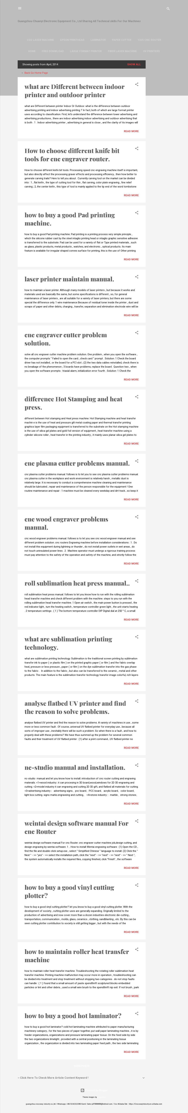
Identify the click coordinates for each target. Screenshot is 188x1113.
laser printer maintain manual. (69, 279)
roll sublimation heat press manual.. (77, 583)
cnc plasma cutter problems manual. (77, 463)
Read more (131, 131)
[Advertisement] (159, 111)
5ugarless (101, 1097)
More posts (82, 1066)
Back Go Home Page (36, 72)
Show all (134, 64)
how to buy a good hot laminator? (73, 1015)
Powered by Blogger (94, 1090)
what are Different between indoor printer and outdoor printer (74, 90)
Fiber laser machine (122, 51)
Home (32, 51)
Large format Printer (86, 51)
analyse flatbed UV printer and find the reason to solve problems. (75, 707)
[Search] (168, 9)
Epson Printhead (72, 39)
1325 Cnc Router (149, 39)
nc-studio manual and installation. (75, 767)
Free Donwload (53, 51)
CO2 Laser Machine (40, 39)
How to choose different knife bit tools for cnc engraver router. (72, 154)
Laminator (98, 39)
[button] (137, 85)
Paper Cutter (121, 39)
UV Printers (151, 51)
